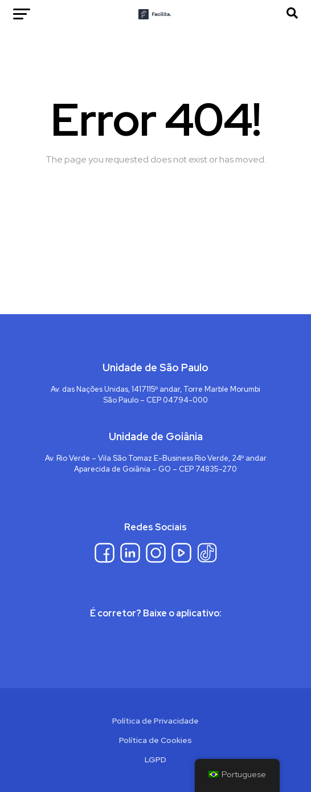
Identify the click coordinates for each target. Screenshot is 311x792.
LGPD (155, 759)
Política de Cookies (155, 740)
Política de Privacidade (155, 721)
